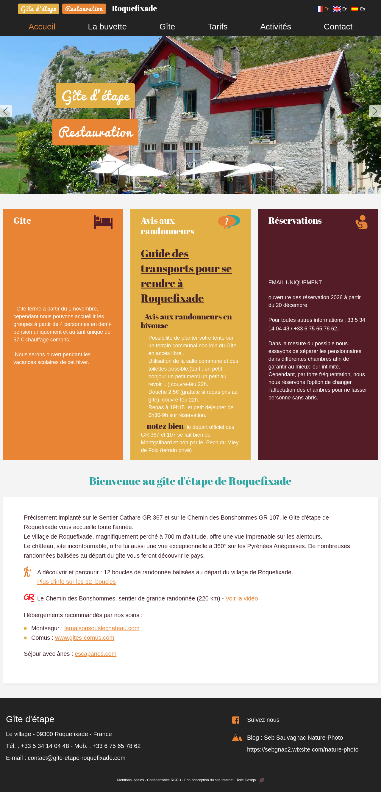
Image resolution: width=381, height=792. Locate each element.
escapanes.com (95, 653)
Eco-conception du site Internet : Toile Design (224, 780)
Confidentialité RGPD (164, 780)
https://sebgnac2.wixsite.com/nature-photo (303, 749)
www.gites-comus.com (84, 637)
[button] (6, 111)
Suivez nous (263, 719)
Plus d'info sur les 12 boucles (76, 581)
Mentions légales (130, 780)
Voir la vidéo (242, 598)
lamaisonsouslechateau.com (101, 628)
